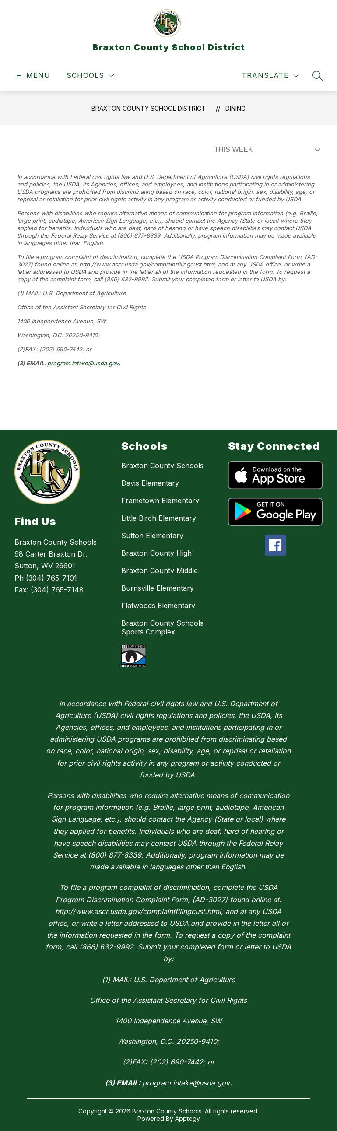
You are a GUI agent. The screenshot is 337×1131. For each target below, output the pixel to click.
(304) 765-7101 (51, 578)
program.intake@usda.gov (83, 363)
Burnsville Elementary (157, 588)
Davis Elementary (150, 483)
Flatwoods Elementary (158, 605)
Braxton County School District (148, 108)
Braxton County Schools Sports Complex (162, 627)
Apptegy (187, 1118)
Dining (235, 108)
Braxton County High (156, 553)
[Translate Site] (270, 75)
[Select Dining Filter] (265, 150)
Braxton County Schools (162, 465)
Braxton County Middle (159, 570)
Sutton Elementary (152, 535)
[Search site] (317, 75)
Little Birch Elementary (158, 518)
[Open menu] (32, 75)
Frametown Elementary (160, 500)
